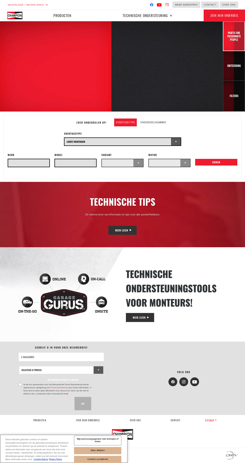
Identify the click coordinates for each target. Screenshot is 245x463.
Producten (62, 15)
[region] (64, 449)
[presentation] (44, 403)
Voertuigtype (73, 133)
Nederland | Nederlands (26, 4)
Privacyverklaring (59, 387)
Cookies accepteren (97, 459)
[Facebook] (151, 5)
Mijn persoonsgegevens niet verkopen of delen (97, 440)
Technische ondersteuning (145, 15)
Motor (152, 155)
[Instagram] (167, 5)
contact (176, 420)
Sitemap (211, 420)
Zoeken (216, 162)
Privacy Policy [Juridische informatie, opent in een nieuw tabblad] (55, 459)
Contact (210, 4)
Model (58, 155)
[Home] (17, 15)
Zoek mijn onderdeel (88, 420)
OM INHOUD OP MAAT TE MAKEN (63, 379)
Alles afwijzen (98, 450)
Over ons (229, 4)
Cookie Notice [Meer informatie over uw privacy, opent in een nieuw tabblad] (41, 459)
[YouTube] (159, 5)
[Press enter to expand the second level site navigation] (171, 15)
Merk (11, 155)
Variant (106, 155)
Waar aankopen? (186, 4)
